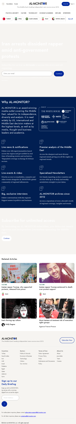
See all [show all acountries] (70, 19)
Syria (3, 376)
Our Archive (23, 364)
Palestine (4, 366)
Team (58, 359)
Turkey (3, 353)
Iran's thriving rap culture (11, 320)
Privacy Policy (42, 356)
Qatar (3, 371)
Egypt (3, 369)
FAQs (40, 359)
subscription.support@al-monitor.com (35, 412)
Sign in (72, 4)
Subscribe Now (67, 340)
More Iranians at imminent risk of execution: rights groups (56, 321)
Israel (3, 364)
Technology (33, 13)
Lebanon (4, 374)
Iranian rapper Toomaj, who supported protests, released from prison (17, 288)
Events (16, 4)
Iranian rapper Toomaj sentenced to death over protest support (55, 288)
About (58, 353)
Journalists (59, 356)
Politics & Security (12, 13)
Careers (59, 361)
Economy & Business (46, 13)
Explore (58, 13)
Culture (23, 13)
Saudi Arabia (5, 356)
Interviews (66, 13)
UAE (3, 361)
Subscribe (65, 4)
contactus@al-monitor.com (28, 416)
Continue (7, 238)
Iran (3, 359)
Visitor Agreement (43, 353)
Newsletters (9, 4)
